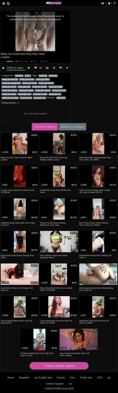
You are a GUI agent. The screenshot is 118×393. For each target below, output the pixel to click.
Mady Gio (61, 98)
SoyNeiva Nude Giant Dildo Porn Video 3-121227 (18, 224)
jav (109, 377)
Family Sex (86, 377)
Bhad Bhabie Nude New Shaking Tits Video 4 (95, 256)
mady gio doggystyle (11, 83)
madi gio (43, 76)
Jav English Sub (43, 377)
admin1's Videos (72, 126)
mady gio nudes (9, 94)
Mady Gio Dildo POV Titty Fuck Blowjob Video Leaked (53, 158)
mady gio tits (26, 98)
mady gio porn (24, 94)
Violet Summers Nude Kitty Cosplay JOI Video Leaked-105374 (94, 191)
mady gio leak (24, 87)
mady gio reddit (40, 94)
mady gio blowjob (10, 79)
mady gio (53, 76)
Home (10, 377)
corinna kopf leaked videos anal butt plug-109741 (16, 322)
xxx (70, 383)
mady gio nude (59, 90)
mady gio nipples (42, 90)
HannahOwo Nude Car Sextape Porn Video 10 (17, 289)
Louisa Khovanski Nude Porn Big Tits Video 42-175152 (56, 322)
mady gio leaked (39, 87)
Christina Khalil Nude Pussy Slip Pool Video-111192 (36, 354)
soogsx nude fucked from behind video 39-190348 (17, 191)
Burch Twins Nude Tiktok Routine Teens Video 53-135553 (93, 224)
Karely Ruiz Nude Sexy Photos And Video (55, 191)
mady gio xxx (39, 98)
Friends (61, 377)
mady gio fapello (46, 83)
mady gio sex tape (10, 98)
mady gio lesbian (9, 90)
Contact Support (55, 383)
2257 (100, 377)
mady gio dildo (42, 79)
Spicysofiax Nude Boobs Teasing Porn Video (17, 256)
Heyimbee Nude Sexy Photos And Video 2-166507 (94, 322)
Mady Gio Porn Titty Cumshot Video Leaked (16, 158)
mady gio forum (9, 87)
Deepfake (24, 377)
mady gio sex (55, 94)
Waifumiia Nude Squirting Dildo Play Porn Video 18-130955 (95, 158)
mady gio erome (30, 83)
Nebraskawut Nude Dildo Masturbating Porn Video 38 (96, 289)
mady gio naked (26, 90)
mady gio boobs (27, 79)
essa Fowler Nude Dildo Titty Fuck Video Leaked (74, 354)
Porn (72, 377)
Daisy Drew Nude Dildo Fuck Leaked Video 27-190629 (56, 289)
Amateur (19, 76)
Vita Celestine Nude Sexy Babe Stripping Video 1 (53, 256)
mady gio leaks (55, 87)
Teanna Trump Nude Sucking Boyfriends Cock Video (52, 224)
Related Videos (44, 126)
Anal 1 (28, 76)
